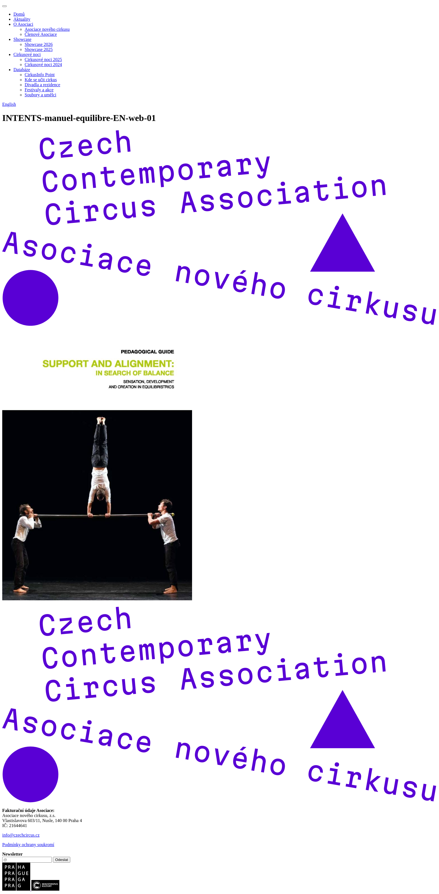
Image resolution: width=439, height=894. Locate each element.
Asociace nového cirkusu (47, 29)
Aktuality (21, 19)
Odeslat (61, 860)
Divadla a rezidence (42, 84)
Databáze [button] (21, 69)
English (9, 104)
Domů (19, 14)
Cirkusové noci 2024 (43, 64)
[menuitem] (225, 14)
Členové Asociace (41, 34)
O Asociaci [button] (23, 24)
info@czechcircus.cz (20, 835)
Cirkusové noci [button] (27, 54)
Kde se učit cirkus (41, 79)
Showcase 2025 (39, 49)
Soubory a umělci (40, 94)
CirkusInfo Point (40, 74)
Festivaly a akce (39, 89)
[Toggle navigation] (4, 6)
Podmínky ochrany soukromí (28, 844)
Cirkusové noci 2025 (43, 59)
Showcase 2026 (39, 44)
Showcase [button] (22, 39)
